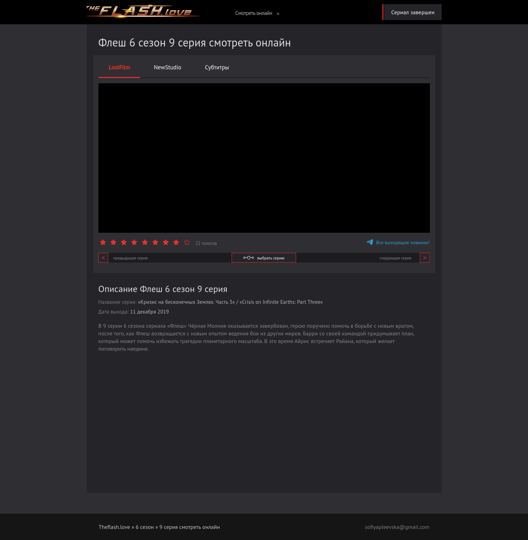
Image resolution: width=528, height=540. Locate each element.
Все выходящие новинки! (398, 242)
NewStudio (167, 67)
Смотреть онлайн (257, 12)
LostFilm (119, 67)
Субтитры (217, 67)
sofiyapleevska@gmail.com (397, 526)
